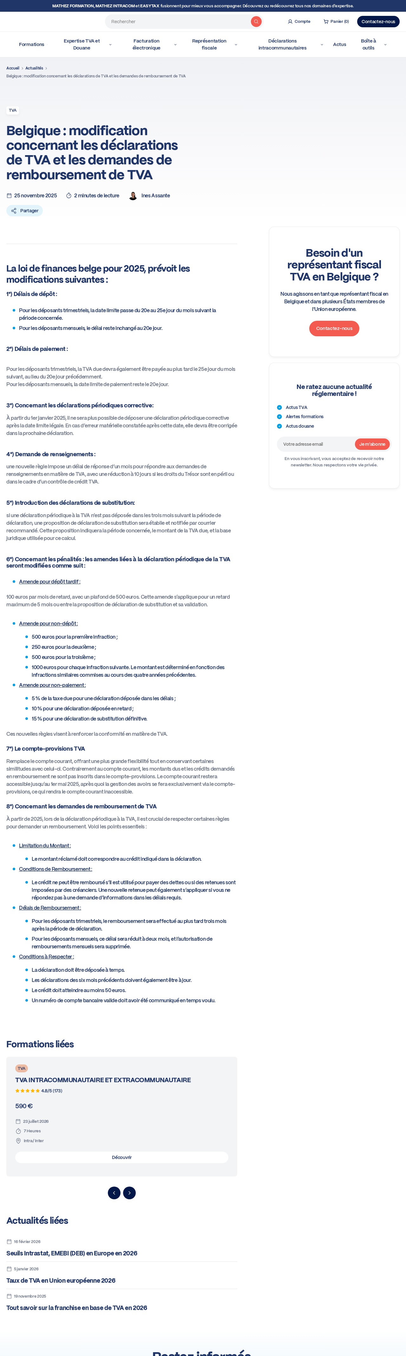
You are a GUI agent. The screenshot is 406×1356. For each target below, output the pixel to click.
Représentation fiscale (215, 44)
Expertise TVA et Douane (88, 44)
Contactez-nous (378, 21)
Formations (33, 44)
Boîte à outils (374, 44)
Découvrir (121, 1157)
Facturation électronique (155, 44)
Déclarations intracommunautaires (291, 44)
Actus (339, 44)
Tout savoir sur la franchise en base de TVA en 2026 (76, 1308)
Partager (24, 210)
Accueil (12, 68)
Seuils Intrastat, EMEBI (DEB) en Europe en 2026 (71, 1253)
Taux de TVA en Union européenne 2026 (60, 1281)
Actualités (34, 68)
